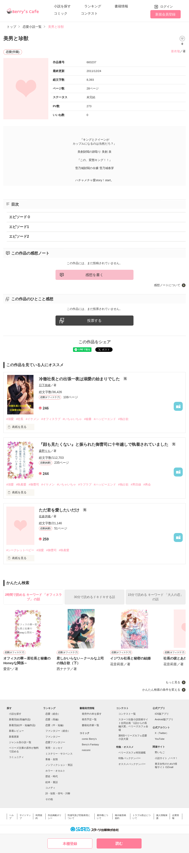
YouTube (160, 739)
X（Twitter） (162, 733)
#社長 (19, 419)
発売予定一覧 (89, 719)
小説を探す (62, 6)
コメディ (50, 787)
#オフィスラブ (50, 419)
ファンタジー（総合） (57, 730)
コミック (60, 13)
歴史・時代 (51, 776)
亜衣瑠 (175, 51)
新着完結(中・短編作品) (22, 725)
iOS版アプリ (162, 713)
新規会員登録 (165, 14)
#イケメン (32, 419)
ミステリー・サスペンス (59, 753)
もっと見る (173, 682)
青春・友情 (51, 759)
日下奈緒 (45, 385)
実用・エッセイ (54, 747)
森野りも (45, 451)
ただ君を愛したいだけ (59, 510)
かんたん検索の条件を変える (161, 689)
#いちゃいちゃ (72, 419)
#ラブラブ (84, 484)
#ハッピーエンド (105, 419)
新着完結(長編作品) (19, 719)
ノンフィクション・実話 (59, 765)
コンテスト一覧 (127, 713)
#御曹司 (34, 484)
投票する (94, 320)
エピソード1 (19, 227)
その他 (49, 799)
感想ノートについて (167, 285)
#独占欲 (123, 419)
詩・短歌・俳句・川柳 (57, 793)
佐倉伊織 (45, 516)
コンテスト (89, 13)
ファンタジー (52, 736)
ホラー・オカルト (55, 770)
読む (119, 843)
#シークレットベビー (20, 550)
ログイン (166, 6)
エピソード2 (19, 236)
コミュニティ (16, 757)
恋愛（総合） (52, 713)
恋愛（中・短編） (55, 725)
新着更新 (14, 736)
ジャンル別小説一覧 (20, 742)
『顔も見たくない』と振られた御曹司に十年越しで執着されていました (104, 444)
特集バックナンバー (129, 758)
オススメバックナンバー (132, 764)
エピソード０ (20, 217)
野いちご (160, 752)
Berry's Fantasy (90, 744)
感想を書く (94, 275)
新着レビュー (16, 730)
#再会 (147, 484)
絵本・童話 (51, 782)
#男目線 (136, 484)
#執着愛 (21, 484)
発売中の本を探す (92, 713)
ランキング (92, 6)
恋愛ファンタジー (55, 742)
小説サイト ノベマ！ (166, 758)
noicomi (86, 750)
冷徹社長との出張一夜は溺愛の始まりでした (80, 379)
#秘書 (87, 419)
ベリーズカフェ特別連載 (132, 752)
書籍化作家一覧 (90, 725)
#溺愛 (10, 419)
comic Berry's (89, 739)
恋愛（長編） (52, 719)
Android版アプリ (164, 719)
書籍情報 (121, 6)
